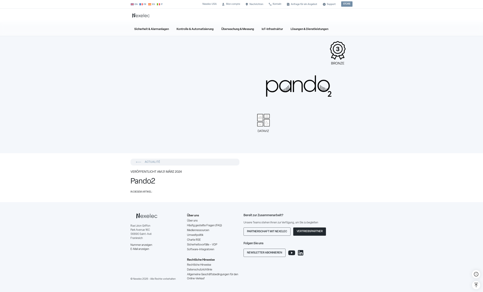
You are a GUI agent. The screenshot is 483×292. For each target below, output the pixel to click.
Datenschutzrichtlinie (199, 269)
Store (347, 4)
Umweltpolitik (195, 235)
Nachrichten (256, 4)
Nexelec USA (209, 4)
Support (331, 4)
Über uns (193, 215)
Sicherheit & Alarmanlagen (151, 29)
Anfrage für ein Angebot (304, 4)
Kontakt (277, 4)
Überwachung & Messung (237, 29)
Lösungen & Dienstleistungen (309, 29)
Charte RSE (194, 240)
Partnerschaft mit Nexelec (267, 231)
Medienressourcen (198, 230)
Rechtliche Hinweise (201, 259)
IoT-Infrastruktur (272, 29)
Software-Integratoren (200, 249)
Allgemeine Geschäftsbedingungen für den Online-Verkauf (212, 276)
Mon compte (233, 4)
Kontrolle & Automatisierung (195, 29)
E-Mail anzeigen (140, 249)
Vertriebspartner (310, 231)
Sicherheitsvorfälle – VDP (202, 244)
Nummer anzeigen (141, 245)
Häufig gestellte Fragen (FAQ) (204, 225)
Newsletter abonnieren (264, 252)
